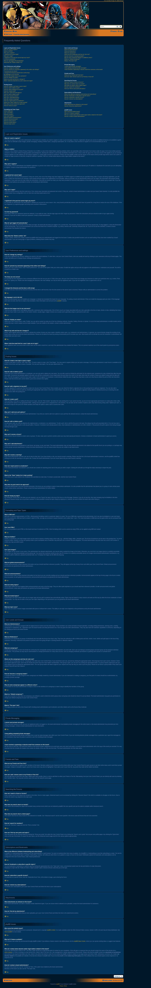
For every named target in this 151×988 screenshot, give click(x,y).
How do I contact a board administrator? (74, 116)
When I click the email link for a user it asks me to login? (18, 80)
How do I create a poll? (10, 91)
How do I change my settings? (11, 68)
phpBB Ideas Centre (79, 941)
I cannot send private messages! (72, 66)
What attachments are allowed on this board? (76, 104)
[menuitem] (14, 31)
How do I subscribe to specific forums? (74, 97)
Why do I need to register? (11, 49)
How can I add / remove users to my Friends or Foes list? (79, 76)
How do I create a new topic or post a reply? (15, 86)
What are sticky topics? (10, 120)
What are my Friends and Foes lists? (73, 75)
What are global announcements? (12, 117)
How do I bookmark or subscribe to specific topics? (77, 95)
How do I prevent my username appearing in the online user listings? (21, 69)
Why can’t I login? (8, 56)
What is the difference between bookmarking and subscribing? (80, 94)
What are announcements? (11, 119)
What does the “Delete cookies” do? (13, 62)
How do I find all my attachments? (73, 106)
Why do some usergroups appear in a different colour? (78, 57)
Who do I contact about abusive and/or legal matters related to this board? (83, 114)
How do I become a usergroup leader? (74, 56)
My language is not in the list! (11, 74)
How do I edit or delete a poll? (11, 94)
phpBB (59, 301)
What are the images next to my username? (15, 76)
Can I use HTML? (8, 112)
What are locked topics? (10, 122)
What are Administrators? (70, 49)
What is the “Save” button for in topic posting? (15, 102)
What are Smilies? (8, 114)
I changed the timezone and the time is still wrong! (17, 72)
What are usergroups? (70, 52)
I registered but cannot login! (11, 54)
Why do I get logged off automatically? (13, 60)
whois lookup (8, 952)
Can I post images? (9, 116)
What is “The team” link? (70, 60)
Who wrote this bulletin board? (72, 111)
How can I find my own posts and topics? (74, 88)
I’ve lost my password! (9, 59)
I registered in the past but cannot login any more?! (17, 57)
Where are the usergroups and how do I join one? (77, 54)
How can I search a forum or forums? (73, 82)
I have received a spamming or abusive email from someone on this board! (83, 69)
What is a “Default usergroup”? (72, 59)
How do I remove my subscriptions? (73, 99)
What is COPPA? (8, 51)
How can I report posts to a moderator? (14, 100)
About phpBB (8, 932)
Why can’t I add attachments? (11, 97)
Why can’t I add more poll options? (13, 92)
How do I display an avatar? (11, 77)
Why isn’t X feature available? (72, 113)
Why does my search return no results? (74, 83)
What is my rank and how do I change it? (14, 79)
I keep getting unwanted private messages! (75, 68)
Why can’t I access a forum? (11, 96)
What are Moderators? (70, 51)
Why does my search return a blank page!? (75, 85)
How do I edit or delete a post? (12, 87)
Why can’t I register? (9, 52)
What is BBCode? (8, 111)
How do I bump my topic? (10, 105)
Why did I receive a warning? (11, 99)
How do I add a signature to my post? (13, 89)
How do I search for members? (72, 87)
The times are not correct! (10, 71)
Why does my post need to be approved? (14, 104)
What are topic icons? (9, 123)
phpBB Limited (51, 930)
